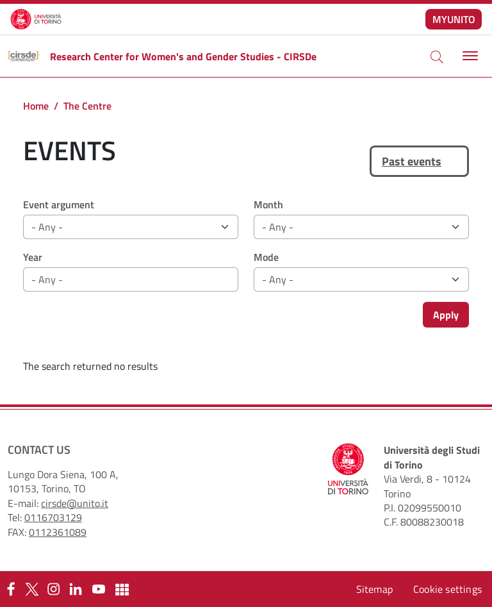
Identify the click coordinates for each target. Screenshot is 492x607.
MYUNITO (453, 19)
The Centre (87, 105)
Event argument (58, 204)
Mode (266, 257)
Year (32, 257)
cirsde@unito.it (74, 503)
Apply (446, 314)
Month (268, 204)
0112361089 (57, 532)
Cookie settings (447, 589)
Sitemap (374, 589)
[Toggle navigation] (468, 56)
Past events (411, 161)
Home (36, 105)
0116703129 (53, 517)
